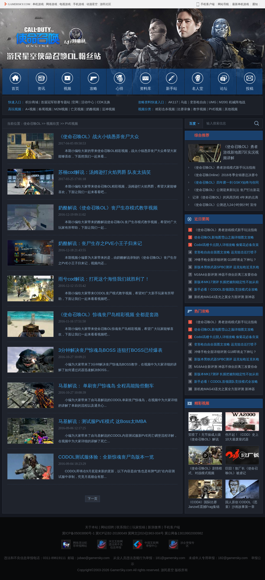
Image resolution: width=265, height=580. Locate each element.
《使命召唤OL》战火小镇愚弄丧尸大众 (98, 136)
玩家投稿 (138, 527)
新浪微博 (154, 527)
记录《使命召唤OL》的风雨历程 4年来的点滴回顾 (225, 198)
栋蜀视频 (45, 109)
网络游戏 (51, 4)
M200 (223, 102)
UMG (212, 102)
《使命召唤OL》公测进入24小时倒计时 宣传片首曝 (224, 205)
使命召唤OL (32, 123)
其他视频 (231, 109)
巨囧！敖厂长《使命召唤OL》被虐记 (242, 460)
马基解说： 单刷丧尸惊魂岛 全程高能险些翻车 (106, 385)
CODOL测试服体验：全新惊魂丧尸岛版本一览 (106, 456)
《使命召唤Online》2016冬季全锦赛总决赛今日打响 (225, 176)
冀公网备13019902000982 (184, 533)
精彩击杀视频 (165, 109)
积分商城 (31, 102)
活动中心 (87, 102)
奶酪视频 (92, 109)
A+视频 (30, 109)
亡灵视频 (77, 109)
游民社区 (105, 4)
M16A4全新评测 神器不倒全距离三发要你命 (225, 274)
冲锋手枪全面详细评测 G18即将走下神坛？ (225, 260)
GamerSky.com (121, 570)
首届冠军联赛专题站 (55, 102)
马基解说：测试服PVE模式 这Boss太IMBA (102, 421)
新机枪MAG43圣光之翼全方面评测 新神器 (224, 297)
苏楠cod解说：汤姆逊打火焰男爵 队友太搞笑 (104, 172)
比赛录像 (183, 109)
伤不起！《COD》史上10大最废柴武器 (242, 426)
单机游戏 (38, 4)
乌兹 (184, 102)
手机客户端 (172, 527)
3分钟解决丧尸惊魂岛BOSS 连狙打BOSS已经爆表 (110, 350)
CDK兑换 (103, 102)
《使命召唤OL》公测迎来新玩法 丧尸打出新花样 (226, 191)
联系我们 (122, 527)
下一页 (92, 498)
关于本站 (91, 527)
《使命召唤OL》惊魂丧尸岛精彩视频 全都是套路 (108, 314)
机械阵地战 (237, 102)
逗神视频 (108, 109)
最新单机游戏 (240, 4)
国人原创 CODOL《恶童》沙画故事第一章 (242, 494)
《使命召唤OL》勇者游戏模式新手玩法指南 (223, 167)
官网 (75, 102)
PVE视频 (215, 109)
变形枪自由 (198, 102)
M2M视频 (61, 109)
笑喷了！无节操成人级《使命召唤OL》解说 (205, 426)
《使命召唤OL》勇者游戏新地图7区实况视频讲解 (241, 152)
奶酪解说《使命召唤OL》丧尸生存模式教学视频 (108, 207)
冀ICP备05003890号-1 (78, 533)
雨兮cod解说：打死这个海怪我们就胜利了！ (103, 279)
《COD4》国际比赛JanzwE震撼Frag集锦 (205, 494)
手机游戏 (78, 4)
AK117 (173, 102)
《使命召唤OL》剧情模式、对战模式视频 (205, 460)
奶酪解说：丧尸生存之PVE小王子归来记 (100, 243)
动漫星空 (92, 4)
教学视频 (199, 109)
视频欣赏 (52, 123)
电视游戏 (65, 4)
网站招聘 (107, 527)
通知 (255, 4)
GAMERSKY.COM (19, 4)
